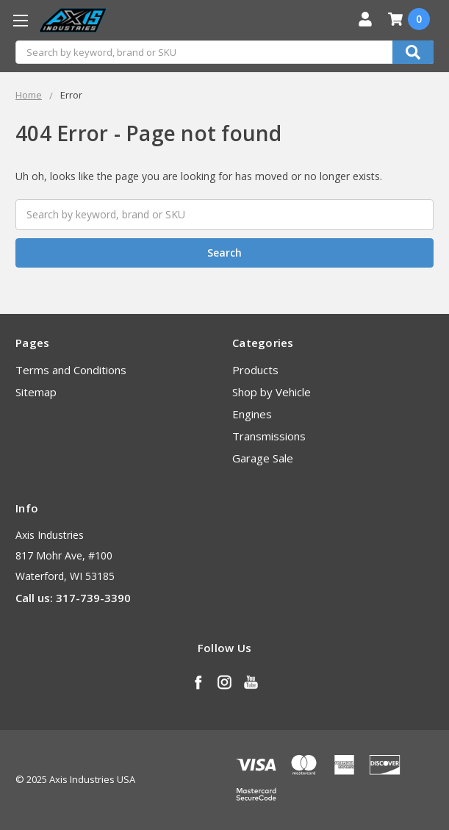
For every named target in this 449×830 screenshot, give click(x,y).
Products (255, 369)
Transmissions (269, 436)
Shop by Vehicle (271, 391)
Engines (252, 414)
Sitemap (36, 391)
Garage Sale (262, 458)
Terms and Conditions (70, 369)
